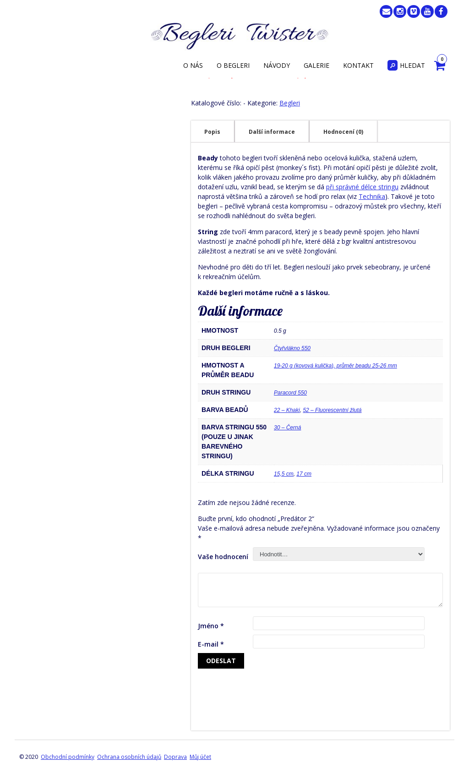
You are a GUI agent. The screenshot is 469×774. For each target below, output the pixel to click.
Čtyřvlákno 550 (292, 348)
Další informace (272, 132)
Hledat (406, 65)
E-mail (211, 644)
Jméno (211, 625)
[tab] (212, 131)
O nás (193, 65)
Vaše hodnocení (223, 556)
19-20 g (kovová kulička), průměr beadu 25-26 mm (335, 365)
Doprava (175, 757)
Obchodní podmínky (67, 757)
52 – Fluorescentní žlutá (332, 410)
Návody (276, 65)
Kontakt (358, 65)
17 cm (303, 474)
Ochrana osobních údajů (129, 757)
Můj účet (200, 757)
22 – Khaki (287, 410)
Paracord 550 (290, 393)
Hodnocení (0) (343, 132)
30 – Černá (287, 427)
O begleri (233, 65)
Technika (372, 196)
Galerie (316, 65)
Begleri (289, 103)
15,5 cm (284, 474)
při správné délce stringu (362, 186)
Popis (212, 132)
